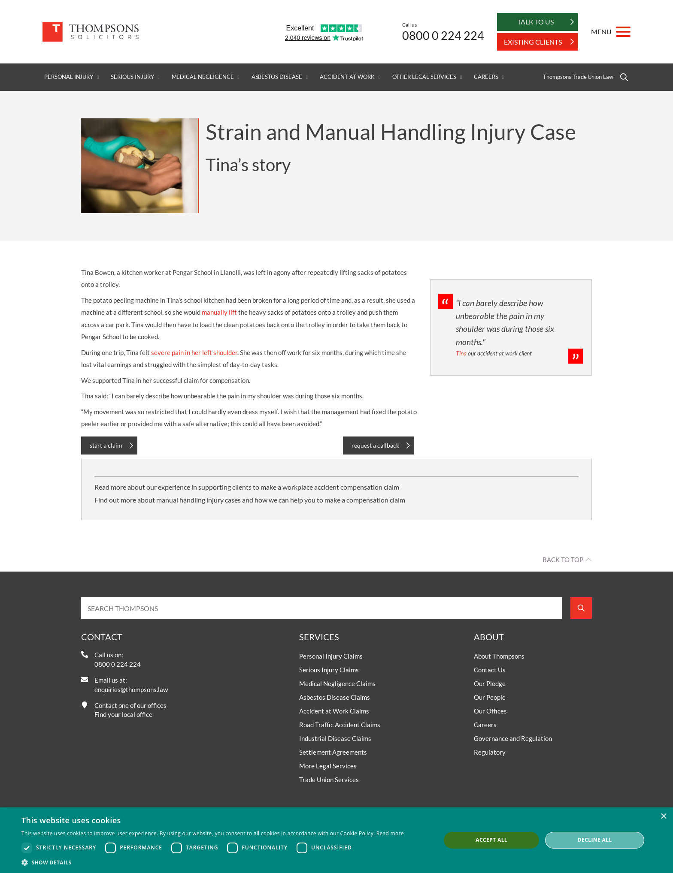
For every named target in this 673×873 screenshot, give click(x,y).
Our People (490, 697)
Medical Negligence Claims (337, 683)
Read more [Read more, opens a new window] (390, 833)
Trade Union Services (329, 779)
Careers (486, 77)
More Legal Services (328, 766)
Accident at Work (347, 77)
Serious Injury (132, 77)
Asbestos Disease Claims (334, 697)
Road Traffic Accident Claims (339, 725)
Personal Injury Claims (331, 656)
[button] (212, 862)
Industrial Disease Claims (335, 738)
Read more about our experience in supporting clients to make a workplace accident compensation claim (246, 487)
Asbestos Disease (277, 77)
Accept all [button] (491, 839)
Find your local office (123, 714)
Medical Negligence (203, 77)
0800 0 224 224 (443, 35)
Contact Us (490, 670)
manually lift (219, 312)
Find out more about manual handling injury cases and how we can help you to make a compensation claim (249, 500)
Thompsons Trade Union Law (578, 77)
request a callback (375, 445)
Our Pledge (490, 683)
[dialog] (336, 840)
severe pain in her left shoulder (194, 352)
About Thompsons (499, 656)
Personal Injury (68, 77)
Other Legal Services (424, 77)
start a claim (106, 445)
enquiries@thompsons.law (131, 689)
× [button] (663, 816)
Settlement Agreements (333, 752)
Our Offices (490, 711)
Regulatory (490, 752)
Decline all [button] (595, 839)
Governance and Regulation (513, 738)
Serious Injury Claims (329, 670)
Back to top (563, 559)
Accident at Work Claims (334, 711)
